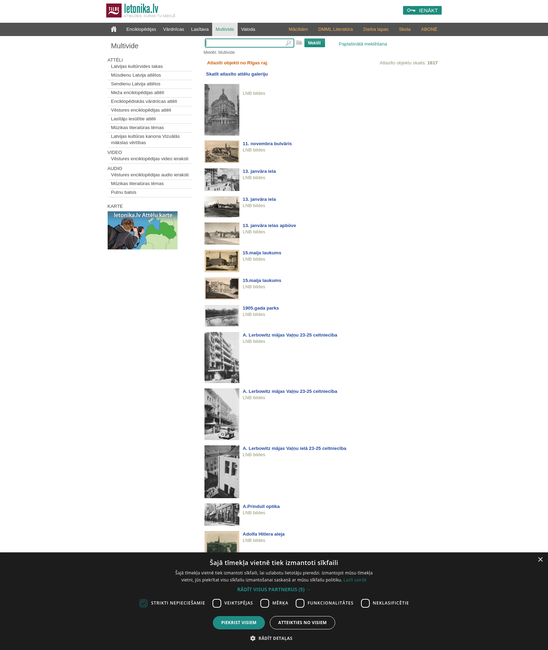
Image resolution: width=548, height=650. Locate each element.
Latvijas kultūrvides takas (137, 66)
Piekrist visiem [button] (239, 623)
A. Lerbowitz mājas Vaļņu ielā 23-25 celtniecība (294, 448)
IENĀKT (428, 10)
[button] (274, 589)
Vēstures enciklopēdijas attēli (141, 110)
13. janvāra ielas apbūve (269, 225)
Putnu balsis (124, 192)
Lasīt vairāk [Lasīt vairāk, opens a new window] (355, 580)
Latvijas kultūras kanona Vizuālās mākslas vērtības (145, 139)
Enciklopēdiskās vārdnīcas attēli (144, 101)
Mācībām (298, 29)
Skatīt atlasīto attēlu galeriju (237, 74)
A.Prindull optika (261, 506)
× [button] (540, 560)
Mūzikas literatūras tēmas (137, 127)
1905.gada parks (261, 308)
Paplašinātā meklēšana (363, 44)
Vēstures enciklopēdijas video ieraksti (150, 158)
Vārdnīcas (173, 29)
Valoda (248, 29)
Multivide (225, 29)
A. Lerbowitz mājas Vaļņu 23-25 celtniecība (290, 335)
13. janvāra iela (259, 171)
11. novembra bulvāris (267, 143)
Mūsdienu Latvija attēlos (136, 75)
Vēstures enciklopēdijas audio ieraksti (150, 174)
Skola (404, 29)
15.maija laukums (262, 252)
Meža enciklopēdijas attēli (137, 92)
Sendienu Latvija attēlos (136, 83)
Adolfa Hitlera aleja (264, 534)
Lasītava (200, 29)
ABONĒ (429, 29)
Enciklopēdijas (141, 29)
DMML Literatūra (335, 29)
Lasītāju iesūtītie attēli (133, 118)
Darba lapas (376, 29)
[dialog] (274, 601)
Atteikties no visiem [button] (302, 623)
